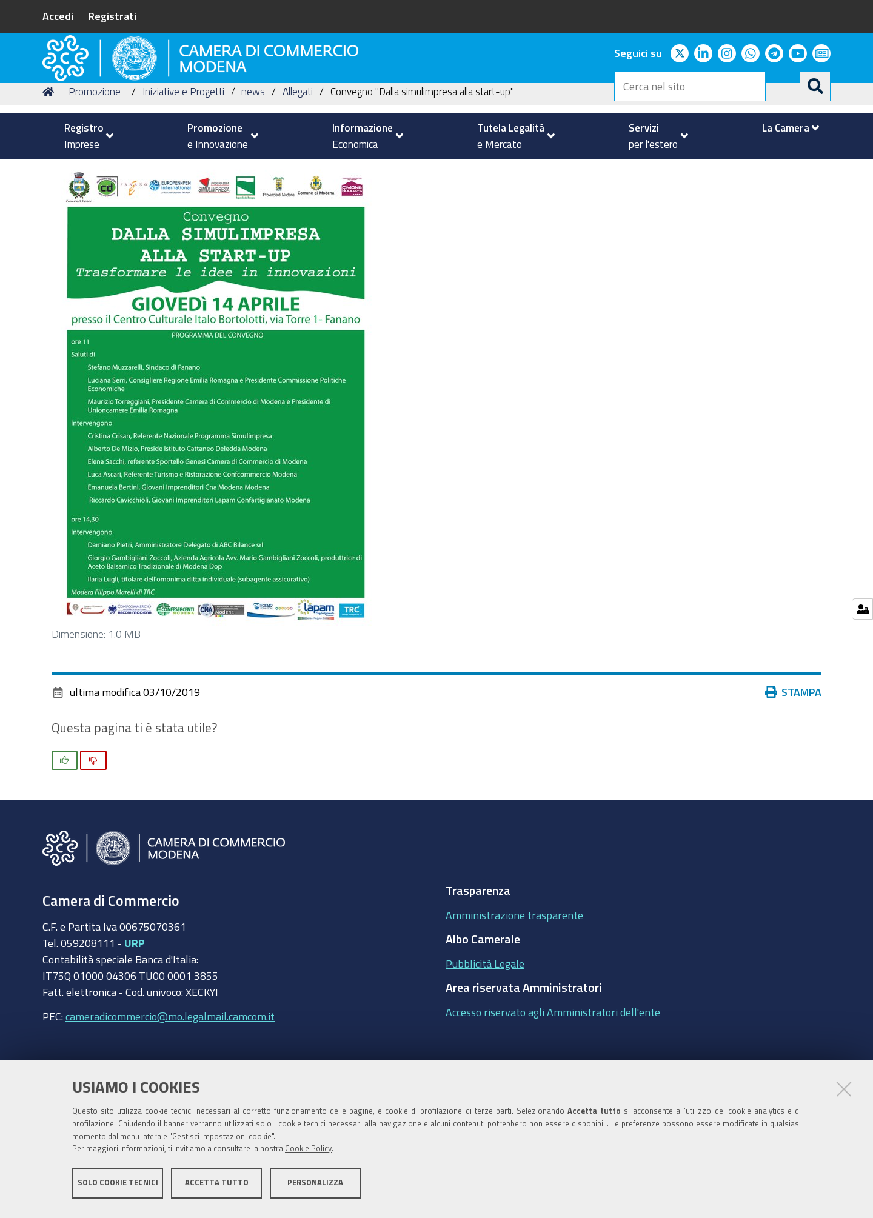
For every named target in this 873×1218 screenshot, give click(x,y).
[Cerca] (815, 86)
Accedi (57, 15)
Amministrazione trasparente (514, 994)
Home (50, 172)
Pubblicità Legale (485, 1043)
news (253, 172)
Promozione (95, 172)
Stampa (793, 772)
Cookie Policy (308, 1153)
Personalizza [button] (315, 1186)
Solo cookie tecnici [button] (118, 1186)
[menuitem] (84, 136)
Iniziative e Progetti (183, 172)
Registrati (112, 15)
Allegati (298, 172)
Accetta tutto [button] (217, 1186)
